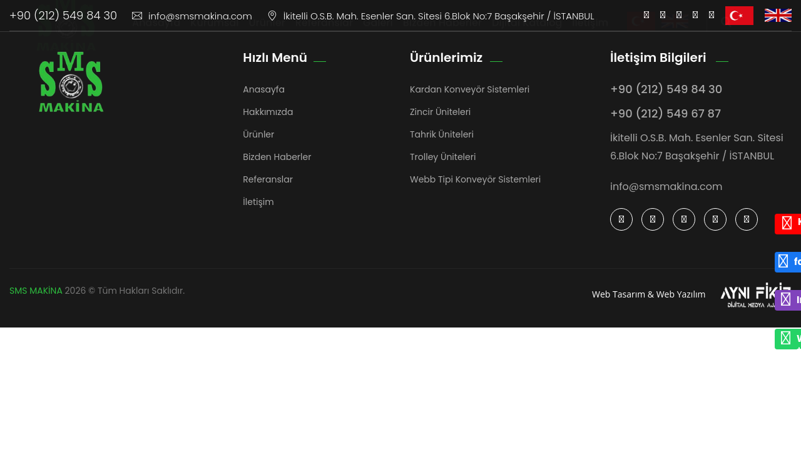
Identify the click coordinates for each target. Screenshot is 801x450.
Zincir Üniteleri (440, 112)
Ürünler (267, 35)
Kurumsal (214, 35)
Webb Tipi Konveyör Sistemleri (475, 179)
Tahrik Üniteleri (442, 134)
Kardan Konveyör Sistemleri (469, 89)
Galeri (378, 35)
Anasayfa (156, 35)
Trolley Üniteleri (443, 157)
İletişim (590, 35)
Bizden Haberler (442, 35)
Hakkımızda (268, 112)
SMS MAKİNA (36, 290)
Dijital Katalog (527, 35)
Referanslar (324, 35)
